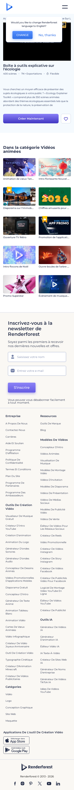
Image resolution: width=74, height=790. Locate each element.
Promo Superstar (13, 295)
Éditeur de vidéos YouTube (50, 602)
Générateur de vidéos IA (53, 629)
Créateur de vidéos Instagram (51, 550)
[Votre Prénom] (37, 357)
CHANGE (22, 35)
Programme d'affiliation (13, 451)
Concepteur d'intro (51, 447)
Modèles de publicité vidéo (52, 511)
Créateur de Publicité (53, 610)
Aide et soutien (15, 443)
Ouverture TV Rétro (14, 237)
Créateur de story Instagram (51, 560)
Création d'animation (18, 535)
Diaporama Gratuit (17, 587)
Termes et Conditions (18, 469)
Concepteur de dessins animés (19, 570)
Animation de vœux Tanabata (20, 178)
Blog (43, 430)
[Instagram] (22, 784)
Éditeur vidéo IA (49, 646)
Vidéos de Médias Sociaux (50, 501)
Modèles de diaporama (54, 486)
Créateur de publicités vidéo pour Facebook (53, 580)
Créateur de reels (51, 535)
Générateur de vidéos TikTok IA (53, 681)
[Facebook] (15, 784)
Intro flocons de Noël (15, 266)
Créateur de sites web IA (53, 661)
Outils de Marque (50, 423)
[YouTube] (49, 784)
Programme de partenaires (15, 484)
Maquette (11, 720)
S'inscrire (22, 387)
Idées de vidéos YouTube (49, 690)
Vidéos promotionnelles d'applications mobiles (20, 579)
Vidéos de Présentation (54, 493)
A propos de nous (16, 423)
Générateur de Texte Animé (18, 602)
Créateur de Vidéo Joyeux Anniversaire (17, 645)
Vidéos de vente (49, 519)
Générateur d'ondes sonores (17, 550)
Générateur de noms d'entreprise (53, 671)
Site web (11, 714)
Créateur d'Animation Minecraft (18, 668)
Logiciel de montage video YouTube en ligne (52, 590)
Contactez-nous (15, 430)
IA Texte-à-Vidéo (50, 653)
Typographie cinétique (19, 659)
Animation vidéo (15, 620)
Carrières (11, 436)
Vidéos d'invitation (51, 479)
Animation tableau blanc (17, 612)
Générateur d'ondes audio (17, 560)
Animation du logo (17, 542)
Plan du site (13, 476)
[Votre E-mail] (37, 371)
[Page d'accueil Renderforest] (9, 7)
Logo (9, 700)
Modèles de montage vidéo (52, 472)
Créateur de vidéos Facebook (51, 570)
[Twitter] (39, 784)
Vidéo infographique (18, 636)
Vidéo (9, 694)
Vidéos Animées (49, 453)
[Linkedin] (58, 784)
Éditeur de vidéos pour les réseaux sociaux (54, 527)
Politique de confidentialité (14, 461)
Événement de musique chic (56, 295)
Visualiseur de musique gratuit (19, 517)
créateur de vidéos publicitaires (17, 678)
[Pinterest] (31, 784)
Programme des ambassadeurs (15, 494)
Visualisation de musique (49, 462)
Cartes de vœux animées (15, 628)
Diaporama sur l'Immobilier (19, 208)
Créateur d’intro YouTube (15, 527)
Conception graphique (19, 707)
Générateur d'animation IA (49, 638)
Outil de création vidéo (19, 652)
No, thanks (47, 35)
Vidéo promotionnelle (53, 542)
